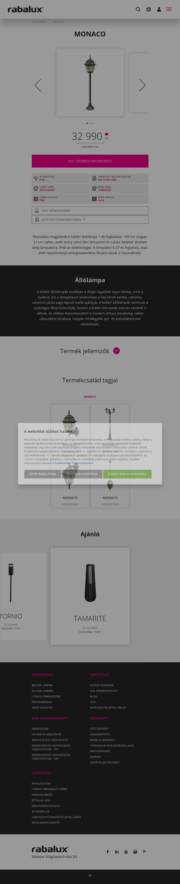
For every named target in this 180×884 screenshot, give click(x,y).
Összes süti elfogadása (127, 463)
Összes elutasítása (82, 463)
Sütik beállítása (42, 463)
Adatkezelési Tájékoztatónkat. (74, 452)
